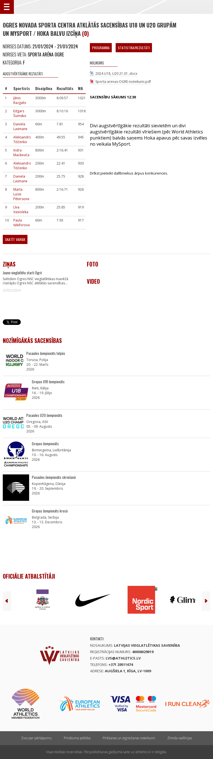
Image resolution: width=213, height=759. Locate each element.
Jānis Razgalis (19, 100)
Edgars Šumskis (19, 113)
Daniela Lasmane (20, 126)
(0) (85, 33)
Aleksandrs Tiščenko (22, 139)
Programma (101, 47)
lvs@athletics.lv (123, 658)
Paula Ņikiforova (21, 222)
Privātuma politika (77, 738)
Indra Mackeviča (21, 152)
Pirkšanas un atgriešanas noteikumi (129, 738)
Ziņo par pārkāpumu (36, 738)
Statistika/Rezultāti (134, 47)
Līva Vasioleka (20, 209)
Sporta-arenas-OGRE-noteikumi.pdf (123, 81)
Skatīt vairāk (15, 239)
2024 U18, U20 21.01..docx (116, 73)
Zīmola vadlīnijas (179, 738)
